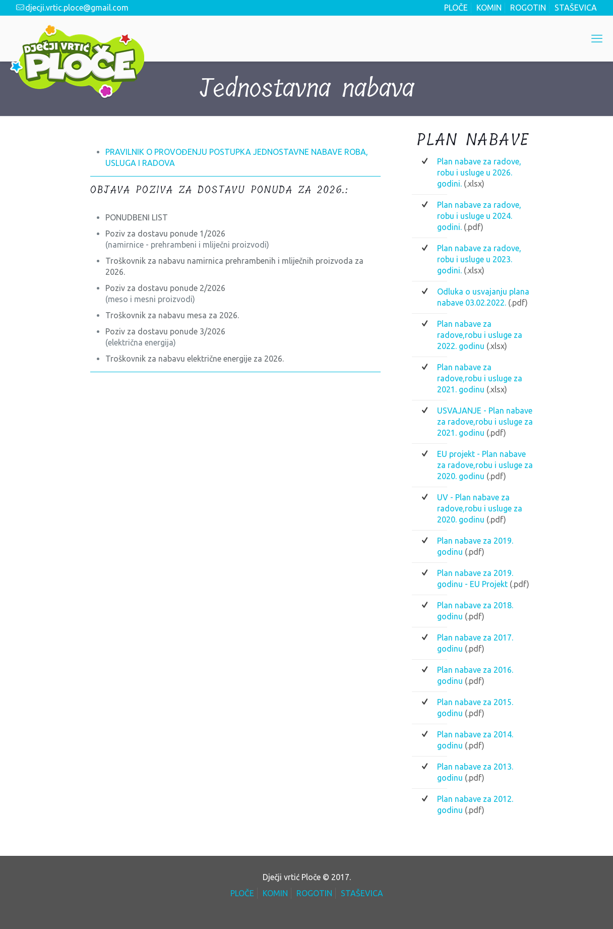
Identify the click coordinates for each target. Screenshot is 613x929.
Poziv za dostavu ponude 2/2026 (165, 288)
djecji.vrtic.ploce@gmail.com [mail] (77, 7)
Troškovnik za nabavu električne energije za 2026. (194, 358)
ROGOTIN (528, 7)
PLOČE (456, 7)
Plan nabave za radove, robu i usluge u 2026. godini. (479, 172)
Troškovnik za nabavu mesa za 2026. (172, 315)
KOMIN (489, 7)
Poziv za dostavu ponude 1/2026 (165, 233)
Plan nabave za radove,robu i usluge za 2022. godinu (479, 335)
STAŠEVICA (576, 7)
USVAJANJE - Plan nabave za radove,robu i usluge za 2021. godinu (485, 421)
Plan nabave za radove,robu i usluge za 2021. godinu (479, 378)
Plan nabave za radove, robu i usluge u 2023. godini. (479, 259)
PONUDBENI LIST (136, 217)
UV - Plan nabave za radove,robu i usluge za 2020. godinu (479, 508)
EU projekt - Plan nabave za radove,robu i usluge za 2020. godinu (485, 465)
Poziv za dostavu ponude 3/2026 (165, 331)
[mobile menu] (596, 38)
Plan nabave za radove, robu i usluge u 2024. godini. (479, 215)
